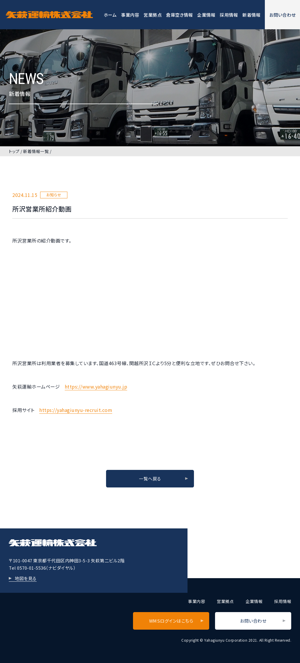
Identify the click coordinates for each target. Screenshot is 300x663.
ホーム (110, 15)
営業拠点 (153, 15)
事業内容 (130, 15)
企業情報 (206, 15)
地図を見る (26, 578)
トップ (14, 151)
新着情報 (251, 15)
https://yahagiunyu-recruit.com (75, 409)
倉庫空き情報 (179, 15)
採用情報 (229, 15)
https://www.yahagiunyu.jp (96, 386)
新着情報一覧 (36, 151)
